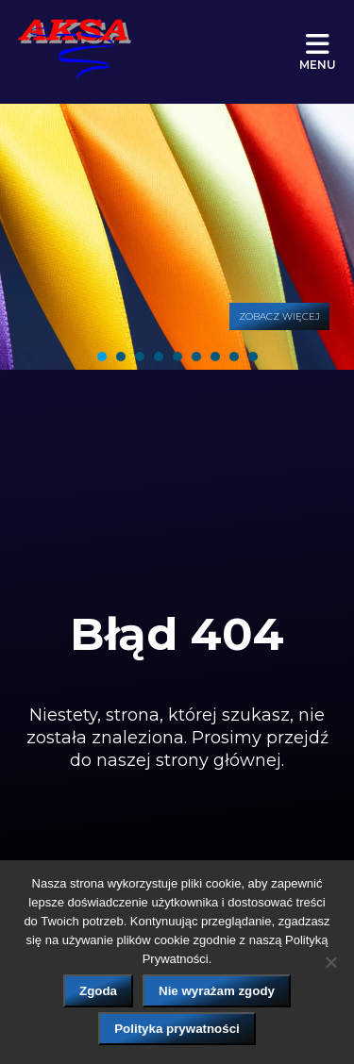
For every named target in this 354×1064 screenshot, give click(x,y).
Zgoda (98, 991)
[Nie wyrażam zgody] (330, 962)
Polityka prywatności (177, 1029)
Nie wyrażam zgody (217, 991)
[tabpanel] (177, 237)
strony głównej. (220, 760)
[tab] (102, 356)
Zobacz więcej (279, 316)
